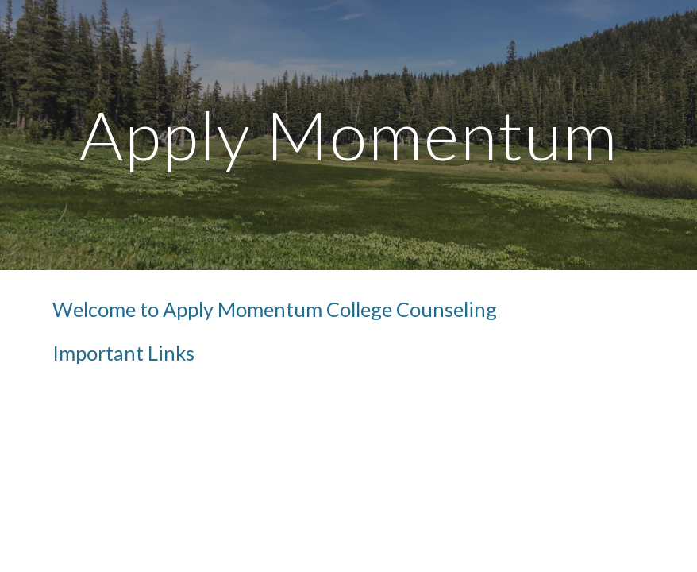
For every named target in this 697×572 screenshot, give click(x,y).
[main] (348, 135)
